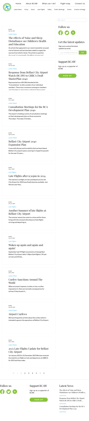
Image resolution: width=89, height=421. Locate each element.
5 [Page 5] (36, 373)
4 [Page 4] (32, 373)
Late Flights (12, 172)
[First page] (13, 373)
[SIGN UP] (67, 76)
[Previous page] (17, 373)
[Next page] (40, 373)
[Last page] (44, 373)
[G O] (83, 52)
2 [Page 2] (24, 373)
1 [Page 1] (21, 373)
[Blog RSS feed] (73, 32)
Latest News (13, 34)
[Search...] (72, 20)
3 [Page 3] (28, 373)
